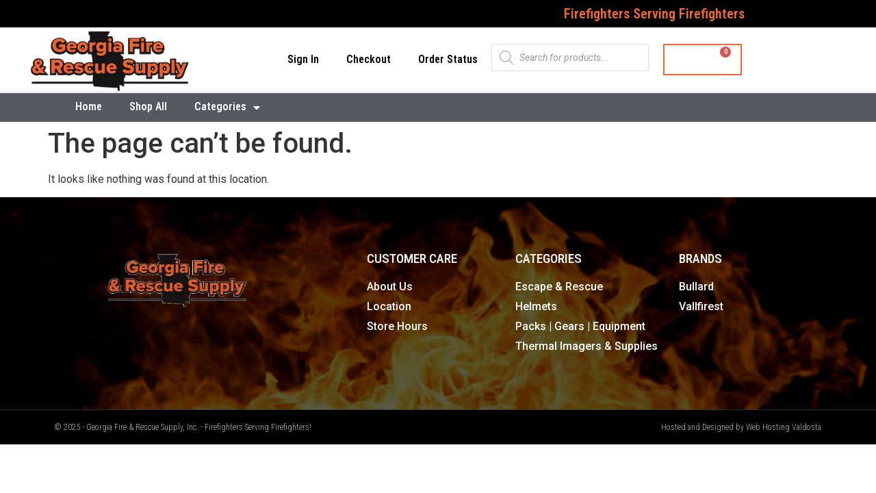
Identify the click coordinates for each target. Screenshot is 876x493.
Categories (227, 107)
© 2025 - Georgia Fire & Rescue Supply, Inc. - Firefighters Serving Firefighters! (183, 427)
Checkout (368, 59)
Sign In (303, 59)
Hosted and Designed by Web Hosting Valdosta (741, 427)
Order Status (448, 59)
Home (88, 106)
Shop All (148, 106)
